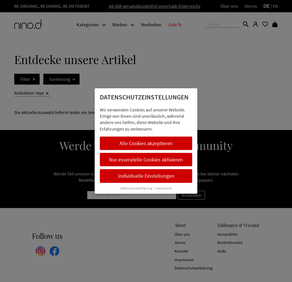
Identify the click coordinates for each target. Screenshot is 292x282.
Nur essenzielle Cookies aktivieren (146, 159)
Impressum (163, 188)
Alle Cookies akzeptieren (146, 143)
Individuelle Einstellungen (146, 176)
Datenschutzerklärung (136, 188)
